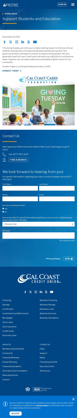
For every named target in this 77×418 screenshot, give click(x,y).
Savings (6, 305)
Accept (15, 413)
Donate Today (10, 71)
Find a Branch (18, 160)
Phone (5, 195)
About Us (6, 344)
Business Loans (47, 309)
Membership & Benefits (13, 349)
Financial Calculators (11, 366)
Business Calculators (49, 318)
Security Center (47, 366)
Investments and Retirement (15, 313)
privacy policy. (42, 405)
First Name (6, 184)
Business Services (48, 313)
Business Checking (48, 300)
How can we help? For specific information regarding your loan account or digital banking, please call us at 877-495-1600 (37, 219)
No (6, 212)
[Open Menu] (72, 4)
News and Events (10, 375)
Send (69, 259)
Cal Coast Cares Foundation (14, 371)
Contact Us (45, 344)
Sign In (62, 4)
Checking (6, 300)
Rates (42, 358)
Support (43, 353)
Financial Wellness (10, 358)
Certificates (7, 309)
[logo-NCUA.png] (42, 389)
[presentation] (20, 249)
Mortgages (7, 318)
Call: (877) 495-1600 (18, 154)
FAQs (42, 349)
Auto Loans (7, 322)
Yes (6, 209)
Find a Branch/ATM (48, 362)
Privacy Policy (53, 259)
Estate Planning (9, 362)
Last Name (43, 184)
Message (6, 231)
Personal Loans (9, 335)
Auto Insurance (9, 327)
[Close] (73, 399)
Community (7, 353)
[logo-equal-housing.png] (28, 389)
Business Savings (47, 305)
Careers (6, 379)
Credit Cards (8, 331)
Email (41, 195)
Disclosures (45, 371)
